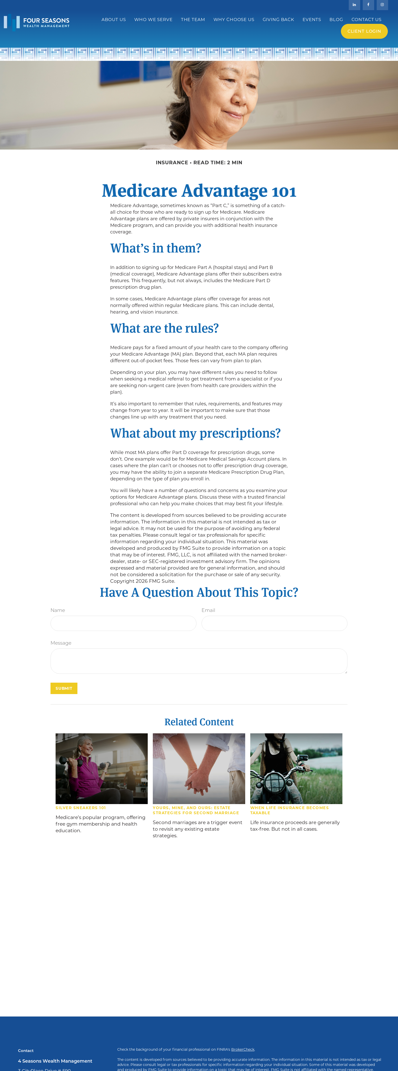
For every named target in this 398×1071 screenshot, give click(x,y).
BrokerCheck (242, 1049)
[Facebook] (368, 5)
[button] (114, 19)
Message (61, 643)
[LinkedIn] (354, 5)
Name (58, 610)
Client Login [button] (364, 31)
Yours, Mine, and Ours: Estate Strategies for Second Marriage (196, 810)
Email (208, 610)
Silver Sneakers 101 (81, 807)
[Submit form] (64, 688)
